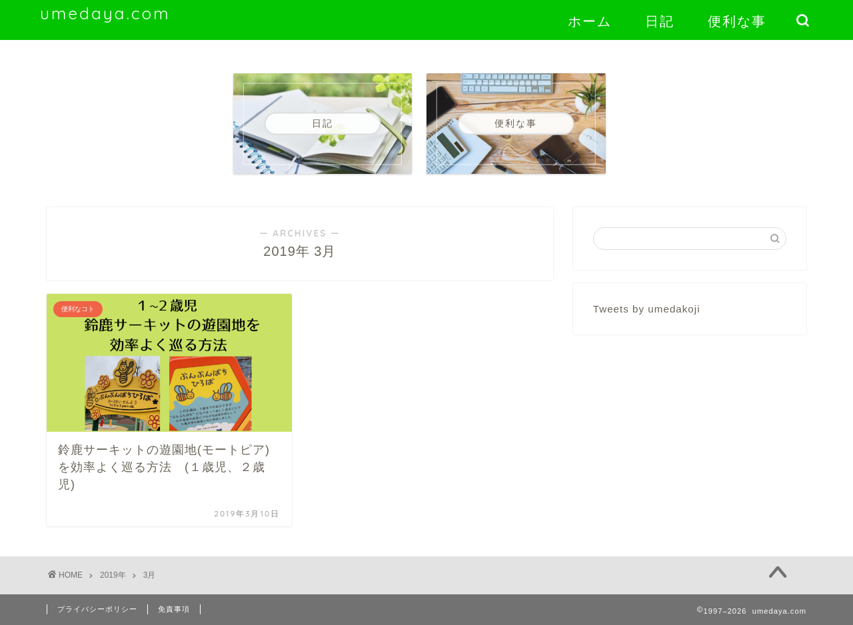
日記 (659, 21)
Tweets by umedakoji (646, 308)
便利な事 (737, 21)
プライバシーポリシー (97, 609)
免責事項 (174, 609)
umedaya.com (105, 13)
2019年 (113, 575)
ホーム (590, 21)
